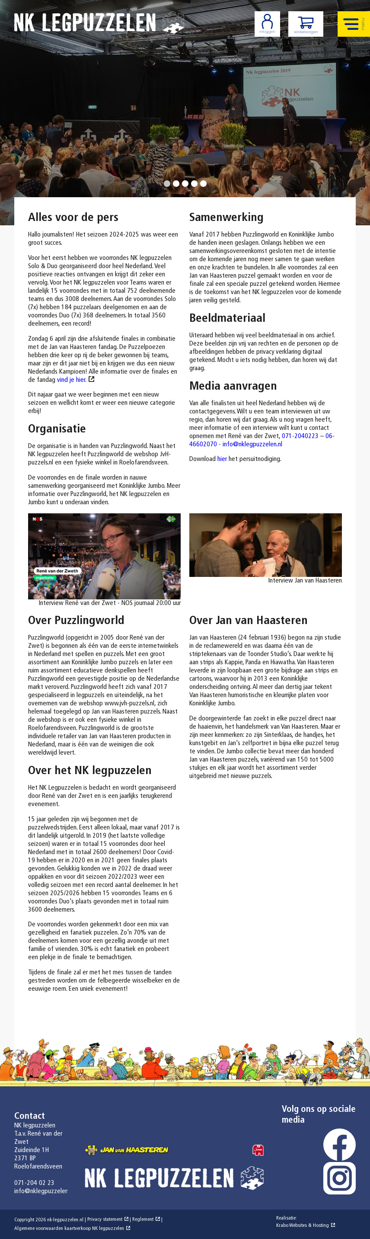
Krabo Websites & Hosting (302, 1225)
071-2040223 (300, 436)
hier (222, 459)
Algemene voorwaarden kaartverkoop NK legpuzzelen (69, 1228)
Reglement (142, 1219)
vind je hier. (71, 380)
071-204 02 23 (34, 1183)
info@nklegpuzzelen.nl (252, 444)
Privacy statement (104, 1219)
